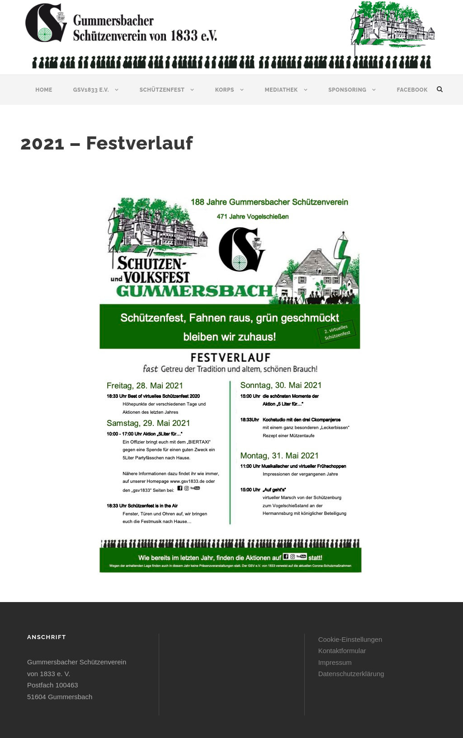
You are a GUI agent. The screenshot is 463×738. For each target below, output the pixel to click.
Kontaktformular (342, 650)
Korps (224, 90)
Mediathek (281, 90)
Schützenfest (162, 90)
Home (43, 90)
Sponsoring (347, 90)
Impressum (335, 662)
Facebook (412, 90)
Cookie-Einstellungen (350, 639)
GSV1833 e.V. (91, 90)
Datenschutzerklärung (351, 673)
